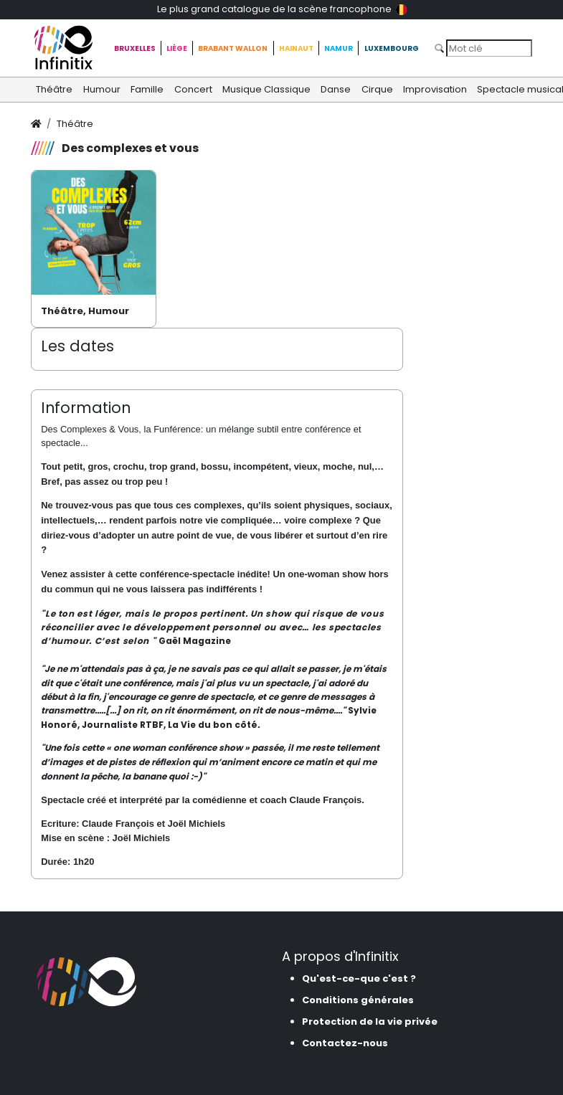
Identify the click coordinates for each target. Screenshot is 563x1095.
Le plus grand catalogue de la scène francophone (282, 9)
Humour (101, 89)
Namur (338, 48)
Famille (147, 89)
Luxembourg (391, 48)
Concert (193, 89)
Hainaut (296, 48)
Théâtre (54, 89)
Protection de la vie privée (369, 1021)
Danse (336, 89)
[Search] (489, 48)
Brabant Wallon (233, 48)
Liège (176, 48)
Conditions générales (358, 1000)
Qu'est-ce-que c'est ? (359, 978)
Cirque (377, 89)
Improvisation (435, 89)
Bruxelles (135, 48)
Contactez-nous (345, 1043)
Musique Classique (266, 89)
